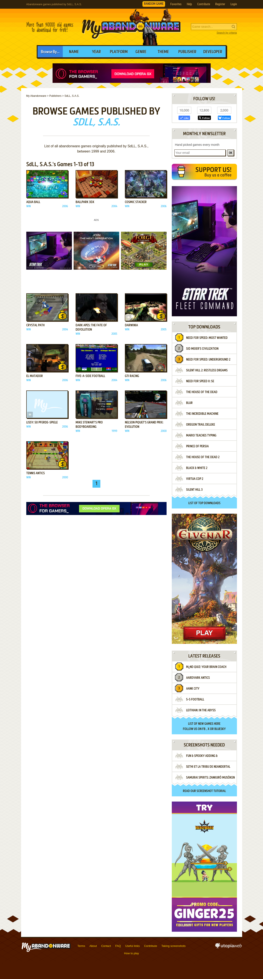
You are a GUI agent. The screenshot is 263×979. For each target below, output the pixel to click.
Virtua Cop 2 (194, 478)
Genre (141, 52)
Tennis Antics (35, 473)
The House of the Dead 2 (203, 457)
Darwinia (131, 325)
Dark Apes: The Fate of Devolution (91, 327)
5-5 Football (195, 699)
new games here (209, 723)
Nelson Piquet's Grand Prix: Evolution (144, 424)
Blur (189, 403)
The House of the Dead (201, 392)
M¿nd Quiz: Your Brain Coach (206, 667)
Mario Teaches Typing (201, 435)
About (93, 946)
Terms (81, 946)
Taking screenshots (173, 946)
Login (233, 4)
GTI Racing (132, 376)
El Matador (34, 376)
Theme (163, 52)
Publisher (187, 52)
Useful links (132, 946)
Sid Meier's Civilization (202, 348)
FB (203, 729)
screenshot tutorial (211, 791)
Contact (106, 946)
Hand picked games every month (197, 144)
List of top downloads (204, 503)
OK (230, 153)
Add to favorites (30, 194)
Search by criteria (227, 32)
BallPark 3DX (85, 202)
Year (96, 52)
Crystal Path (35, 325)
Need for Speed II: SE (200, 381)
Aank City (192, 688)
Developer (212, 52)
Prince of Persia (197, 446)
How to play (131, 953)
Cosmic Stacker (136, 202)
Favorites (176, 4)
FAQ (118, 946)
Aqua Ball (33, 202)
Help (189, 4)
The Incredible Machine (202, 413)
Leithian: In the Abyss (201, 710)
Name (74, 52)
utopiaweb (228, 946)
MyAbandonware (131, 27)
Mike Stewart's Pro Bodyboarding (89, 424)
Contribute (203, 4)
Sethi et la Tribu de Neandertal (208, 766)
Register (220, 4)
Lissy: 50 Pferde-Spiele (42, 422)
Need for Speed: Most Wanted (207, 337)
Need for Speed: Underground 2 (208, 359)
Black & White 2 (196, 468)
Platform (119, 52)
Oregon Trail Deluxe (200, 424)
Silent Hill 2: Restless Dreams (207, 370)
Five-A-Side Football (90, 376)
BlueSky (220, 729)
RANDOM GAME (154, 3)
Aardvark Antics (198, 677)
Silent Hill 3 (194, 489)
